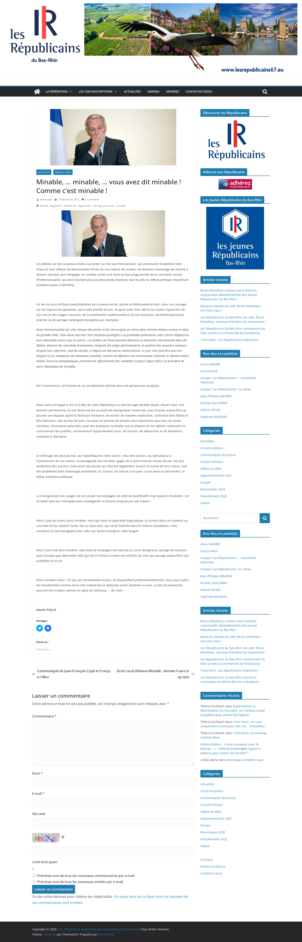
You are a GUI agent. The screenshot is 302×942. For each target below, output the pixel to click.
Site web (38, 813)
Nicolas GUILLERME (213, 403)
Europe (205, 482)
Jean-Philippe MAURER (216, 396)
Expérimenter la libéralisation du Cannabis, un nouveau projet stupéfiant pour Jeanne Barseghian (232, 710)
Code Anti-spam (44, 862)
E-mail (38, 793)
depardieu (56, 205)
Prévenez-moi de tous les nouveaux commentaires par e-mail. (86, 875)
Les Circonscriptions (96, 91)
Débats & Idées (63, 172)
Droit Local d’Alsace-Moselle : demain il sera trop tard (155, 674)
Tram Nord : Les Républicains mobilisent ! (229, 340)
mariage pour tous (103, 205)
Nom (37, 773)
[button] (70, 91)
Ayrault (44, 205)
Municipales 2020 (212, 489)
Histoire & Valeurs (212, 866)
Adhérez (172, 91)
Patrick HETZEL (210, 410)
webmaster (46, 199)
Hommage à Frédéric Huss (245, 760)
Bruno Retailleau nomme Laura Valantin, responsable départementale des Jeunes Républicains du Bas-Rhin (228, 294)
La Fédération (56, 91)
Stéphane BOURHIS (213, 417)
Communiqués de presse (217, 455)
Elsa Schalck (208, 371)
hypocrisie (84, 205)
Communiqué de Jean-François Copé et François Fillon (71, 674)
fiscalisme (70, 205)
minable (121, 205)
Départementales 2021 (216, 475)
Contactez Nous (199, 91)
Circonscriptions (211, 448)
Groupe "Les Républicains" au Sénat (225, 389)
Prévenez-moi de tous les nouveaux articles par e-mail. (80, 881)
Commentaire (44, 716)
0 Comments (90, 199)
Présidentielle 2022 (213, 496)
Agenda (153, 91)
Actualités (132, 91)
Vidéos (205, 503)
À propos (206, 860)
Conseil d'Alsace (211, 462)
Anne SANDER (210, 364)
